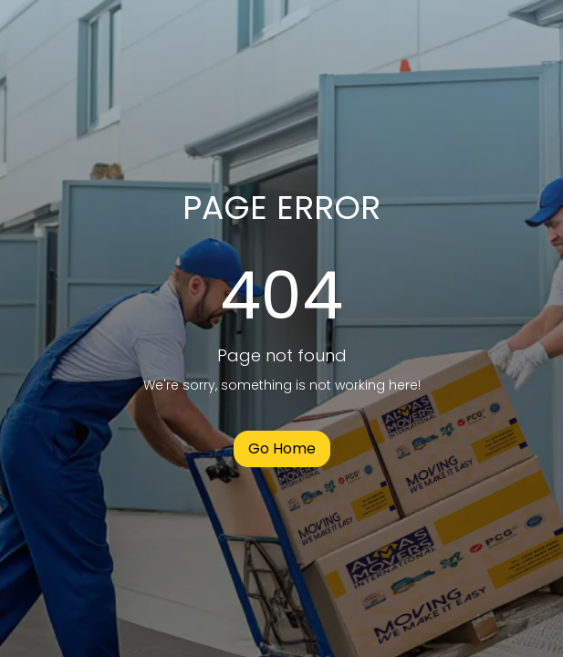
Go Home (282, 448)
